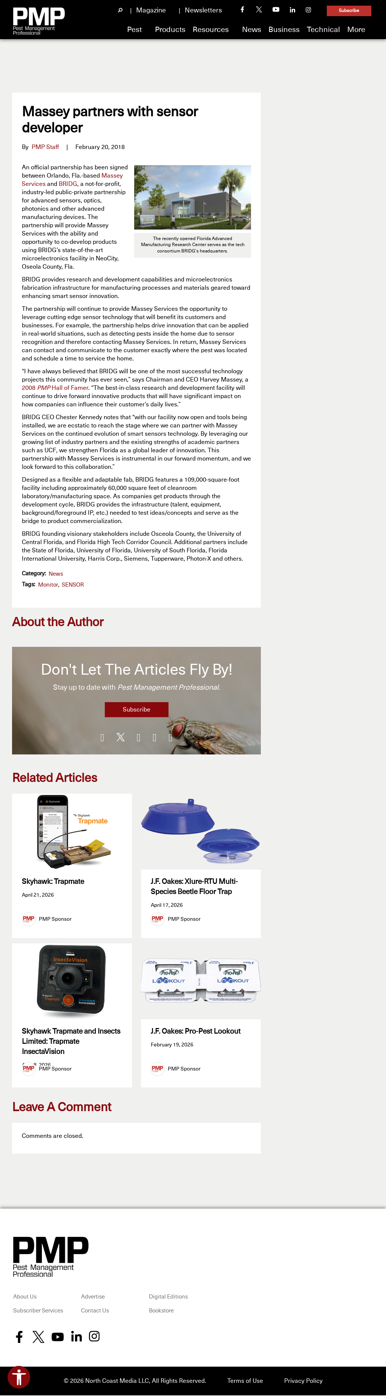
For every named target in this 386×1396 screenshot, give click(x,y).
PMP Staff (45, 147)
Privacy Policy (303, 1382)
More (356, 29)
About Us (25, 1297)
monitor (48, 585)
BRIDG (68, 184)
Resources (211, 29)
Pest (134, 29)
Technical (323, 29)
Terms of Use (245, 1382)
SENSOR (73, 585)
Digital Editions (168, 1297)
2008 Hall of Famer (55, 388)
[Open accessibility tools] (19, 1377)
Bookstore (161, 1312)
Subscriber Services (38, 1312)
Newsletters (203, 10)
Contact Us (95, 1312)
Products (170, 29)
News (251, 29)
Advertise (93, 1297)
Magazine (151, 10)
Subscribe (349, 11)
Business (284, 29)
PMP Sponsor (55, 919)
